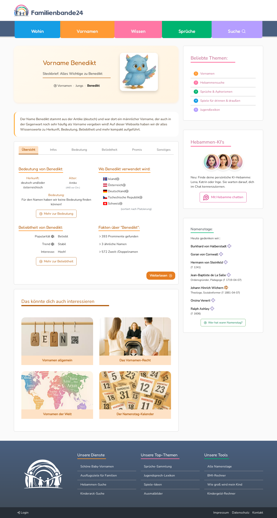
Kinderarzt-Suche (92, 493)
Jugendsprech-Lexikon (159, 475)
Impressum (221, 513)
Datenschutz (240, 513)
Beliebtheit (109, 150)
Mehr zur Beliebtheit (56, 261)
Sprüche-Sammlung (158, 466)
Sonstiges (164, 150)
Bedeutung (79, 150)
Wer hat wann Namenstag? (223, 322)
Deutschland (116, 191)
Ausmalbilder (153, 493)
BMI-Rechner (216, 475)
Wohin (37, 31)
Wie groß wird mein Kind (224, 484)
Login (22, 513)
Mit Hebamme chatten (223, 197)
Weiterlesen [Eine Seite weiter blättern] (161, 275)
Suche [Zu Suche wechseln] (237, 31)
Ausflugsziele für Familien (98, 475)
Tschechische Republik (123, 197)
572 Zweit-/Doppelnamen (120, 252)
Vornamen (87, 31)
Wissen (138, 31)
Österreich (115, 185)
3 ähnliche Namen (114, 244)
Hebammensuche (212, 83)
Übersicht (28, 150)
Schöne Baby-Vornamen (97, 466)
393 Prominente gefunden (120, 236)
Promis (137, 150)
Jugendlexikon (210, 110)
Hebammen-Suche (93, 484)
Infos (53, 150)
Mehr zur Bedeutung (56, 213)
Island (112, 179)
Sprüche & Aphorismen (216, 92)
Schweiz (113, 203)
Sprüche (187, 31)
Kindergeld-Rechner (221, 493)
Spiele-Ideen (153, 484)
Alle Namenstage (219, 466)
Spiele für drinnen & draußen (220, 101)
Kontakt (257, 513)
